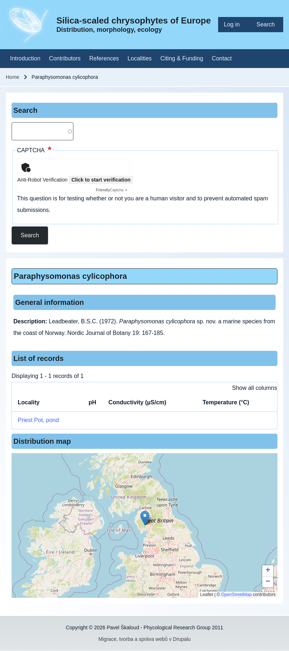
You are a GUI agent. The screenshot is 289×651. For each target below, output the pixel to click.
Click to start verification (100, 180)
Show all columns (254, 388)
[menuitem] (234, 24)
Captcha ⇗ (111, 190)
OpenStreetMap (236, 594)
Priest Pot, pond (38, 420)
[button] (144, 518)
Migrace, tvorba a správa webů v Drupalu (144, 639)
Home (12, 77)
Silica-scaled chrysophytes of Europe (133, 20)
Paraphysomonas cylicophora (70, 276)
